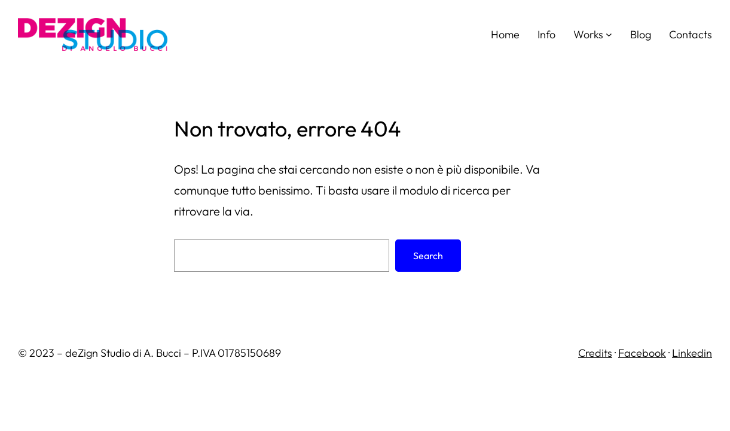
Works (588, 34)
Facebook (642, 353)
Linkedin (692, 353)
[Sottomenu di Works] (609, 34)
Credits (595, 353)
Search (428, 256)
